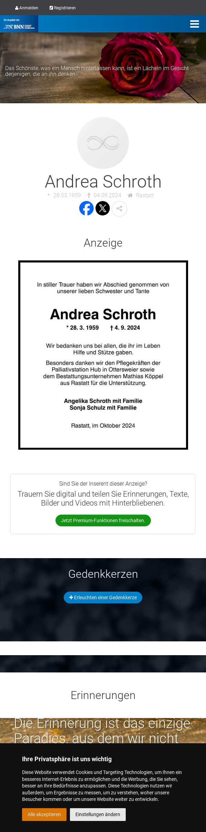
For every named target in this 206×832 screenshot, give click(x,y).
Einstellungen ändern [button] (97, 814)
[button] (119, 209)
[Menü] (194, 23)
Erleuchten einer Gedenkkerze (103, 597)
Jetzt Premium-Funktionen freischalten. (103, 520)
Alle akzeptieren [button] (44, 814)
